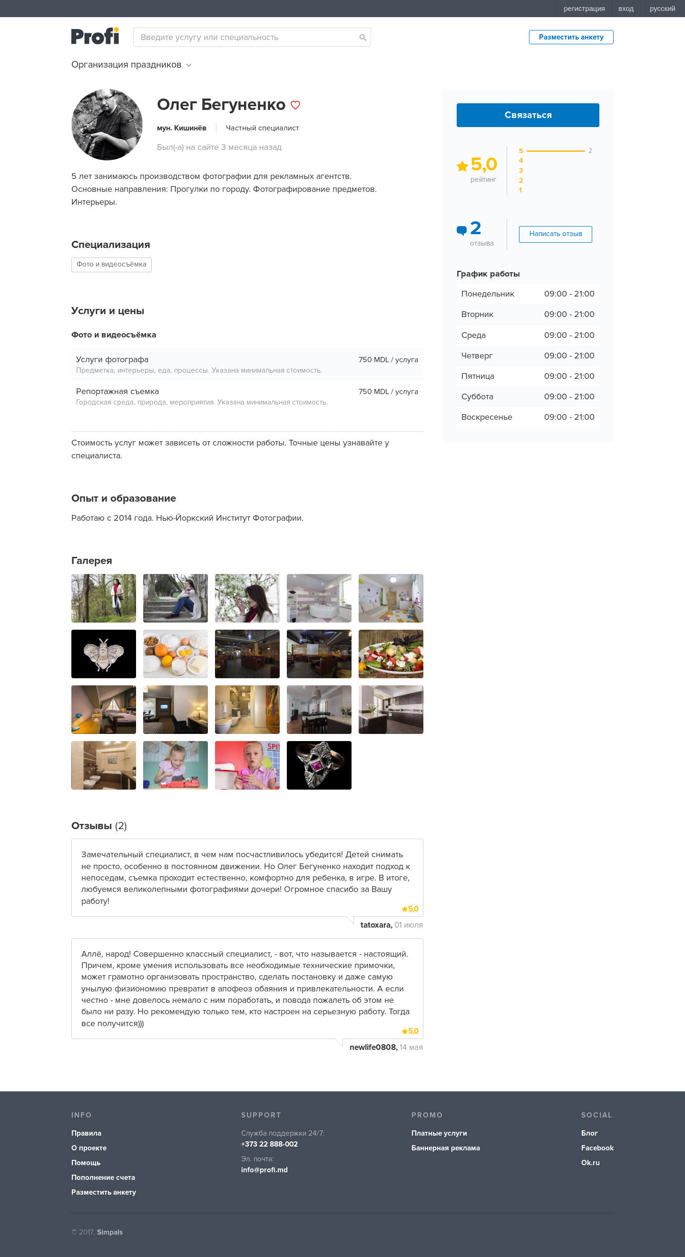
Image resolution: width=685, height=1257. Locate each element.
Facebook (597, 1148)
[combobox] (252, 37)
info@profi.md (264, 1170)
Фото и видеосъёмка (112, 264)
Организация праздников (131, 64)
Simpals (110, 1232)
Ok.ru (590, 1163)
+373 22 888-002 (269, 1144)
